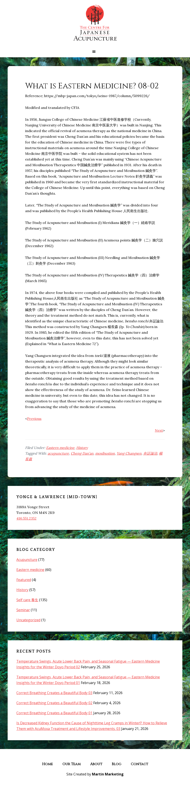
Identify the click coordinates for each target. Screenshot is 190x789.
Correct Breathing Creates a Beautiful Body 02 (54, 702)
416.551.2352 (26, 518)
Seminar (23, 609)
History (82, 447)
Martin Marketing (108, 774)
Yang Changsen (129, 453)
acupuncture (58, 453)
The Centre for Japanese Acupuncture (95, 23)
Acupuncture (26, 559)
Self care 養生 (27, 599)
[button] (95, 51)
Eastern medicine (60, 447)
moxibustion (105, 453)
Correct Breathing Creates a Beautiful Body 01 (54, 712)
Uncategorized (28, 620)
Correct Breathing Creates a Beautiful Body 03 (54, 692)
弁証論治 (150, 453)
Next (159, 430)
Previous (34, 418)
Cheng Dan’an (82, 453)
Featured (23, 579)
